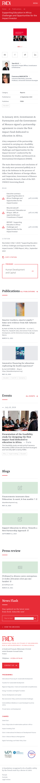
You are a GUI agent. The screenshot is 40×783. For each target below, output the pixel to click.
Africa (4, 454)
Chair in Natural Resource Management (13, 737)
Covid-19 (13, 378)
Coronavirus (22, 378)
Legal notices (6, 779)
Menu (35, 3)
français (4, 775)
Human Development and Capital (19, 271)
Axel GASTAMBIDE (9, 369)
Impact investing (13, 454)
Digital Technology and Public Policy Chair (14, 741)
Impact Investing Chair (8, 729)
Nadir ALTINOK (8, 329)
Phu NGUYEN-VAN (19, 329)
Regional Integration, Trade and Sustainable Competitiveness (19, 687)
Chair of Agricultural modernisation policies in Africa (17, 724)
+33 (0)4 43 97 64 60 (16, 658)
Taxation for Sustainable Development (13, 683)
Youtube (4, 777)
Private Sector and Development (11, 709)
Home (4, 9)
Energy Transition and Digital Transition (13, 691)
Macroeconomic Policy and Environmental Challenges (17, 699)
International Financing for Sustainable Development (17, 679)
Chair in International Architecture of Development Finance (19, 733)
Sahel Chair (5, 720)
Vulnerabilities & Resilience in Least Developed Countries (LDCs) (18, 704)
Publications (16, 9)
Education (6, 106)
